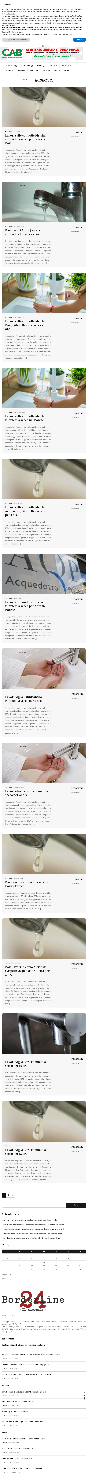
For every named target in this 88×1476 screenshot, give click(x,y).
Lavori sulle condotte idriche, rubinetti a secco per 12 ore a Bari (27, 137)
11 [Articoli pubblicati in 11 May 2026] (7, 1251)
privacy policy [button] (68, 9)
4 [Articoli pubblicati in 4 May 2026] (7, 1248)
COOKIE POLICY (31, 1471)
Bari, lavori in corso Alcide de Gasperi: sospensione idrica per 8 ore (27, 960)
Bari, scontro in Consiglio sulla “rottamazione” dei (24, 1381)
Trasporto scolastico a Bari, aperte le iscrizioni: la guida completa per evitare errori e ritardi (33, 1218)
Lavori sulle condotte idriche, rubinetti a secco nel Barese (24, 409)
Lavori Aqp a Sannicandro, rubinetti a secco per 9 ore (23, 689)
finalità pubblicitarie (67, 21)
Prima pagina (11, 66)
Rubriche (46, 71)
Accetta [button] (79, 40)
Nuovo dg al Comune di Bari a (15, 1401)
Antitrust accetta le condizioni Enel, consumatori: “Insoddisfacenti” (31, 1344)
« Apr (4, 1267)
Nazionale (53, 66)
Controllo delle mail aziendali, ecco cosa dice (22, 1457)
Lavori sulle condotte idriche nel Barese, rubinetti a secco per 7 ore (27, 502)
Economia (21, 71)
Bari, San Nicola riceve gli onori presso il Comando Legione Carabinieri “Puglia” (30, 1209)
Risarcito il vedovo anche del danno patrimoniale (23, 1428)
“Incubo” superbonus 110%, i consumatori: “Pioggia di (25, 1354)
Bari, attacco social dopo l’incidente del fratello (23, 1410)
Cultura (9, 71)
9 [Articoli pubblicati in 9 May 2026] (68, 1248)
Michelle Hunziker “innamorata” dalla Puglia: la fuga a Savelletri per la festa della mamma (33, 1223)
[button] (85, 4)
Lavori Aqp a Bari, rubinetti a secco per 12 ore (24, 1053)
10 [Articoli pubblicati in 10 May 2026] (80, 1248)
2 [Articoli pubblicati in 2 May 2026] (68, 1244)
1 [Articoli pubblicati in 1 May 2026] (56, 1244)
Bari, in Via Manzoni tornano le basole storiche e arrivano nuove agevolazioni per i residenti (34, 1214)
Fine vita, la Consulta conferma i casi (18, 1438)
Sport (66, 71)
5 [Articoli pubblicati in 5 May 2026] (19, 1248)
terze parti (37, 16)
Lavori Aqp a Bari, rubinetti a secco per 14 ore (24, 1141)
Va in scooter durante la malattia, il (17, 1447)
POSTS (77, 137)
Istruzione (34, 71)
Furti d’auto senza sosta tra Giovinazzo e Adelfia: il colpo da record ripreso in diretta (31, 1227)
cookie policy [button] (10, 14)
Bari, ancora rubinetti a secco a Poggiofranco (26, 874)
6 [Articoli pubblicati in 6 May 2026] (31, 1248)
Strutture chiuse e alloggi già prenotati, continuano (24, 1334)
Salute (57, 71)
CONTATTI (41, 1471)
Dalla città (27, 66)
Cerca (76, 1194)
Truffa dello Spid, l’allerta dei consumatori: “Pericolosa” (27, 1364)
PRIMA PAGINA (6, 1471)
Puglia (40, 66)
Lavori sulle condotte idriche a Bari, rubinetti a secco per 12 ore (26, 319)
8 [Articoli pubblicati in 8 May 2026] (56, 1248)
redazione (8, 131)
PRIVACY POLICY (18, 1471)
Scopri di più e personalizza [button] (16, 40)
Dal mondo (66, 66)
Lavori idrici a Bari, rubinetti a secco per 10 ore (25, 783)
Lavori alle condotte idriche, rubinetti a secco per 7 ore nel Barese (25, 596)
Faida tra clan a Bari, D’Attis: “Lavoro (18, 1391)
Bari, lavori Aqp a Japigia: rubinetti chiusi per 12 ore (22, 228)
